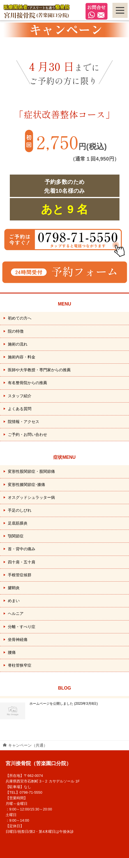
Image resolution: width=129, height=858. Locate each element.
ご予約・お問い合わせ (27, 434)
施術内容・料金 (21, 357)
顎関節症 (16, 536)
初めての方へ (19, 318)
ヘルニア (16, 613)
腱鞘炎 (14, 588)
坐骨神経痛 (17, 639)
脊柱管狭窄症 (19, 665)
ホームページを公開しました (63, 704)
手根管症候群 (19, 575)
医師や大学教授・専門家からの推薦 (39, 370)
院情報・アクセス (23, 421)
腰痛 (12, 652)
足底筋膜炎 (17, 523)
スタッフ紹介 (19, 396)
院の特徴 (16, 331)
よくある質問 (19, 408)
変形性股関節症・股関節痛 (31, 471)
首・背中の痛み (21, 549)
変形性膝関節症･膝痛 (26, 484)
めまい (14, 600)
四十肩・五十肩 (21, 562)
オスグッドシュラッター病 (31, 497)
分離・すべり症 (21, 626)
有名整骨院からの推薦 (27, 382)
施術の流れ (17, 344)
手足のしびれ (19, 510)
